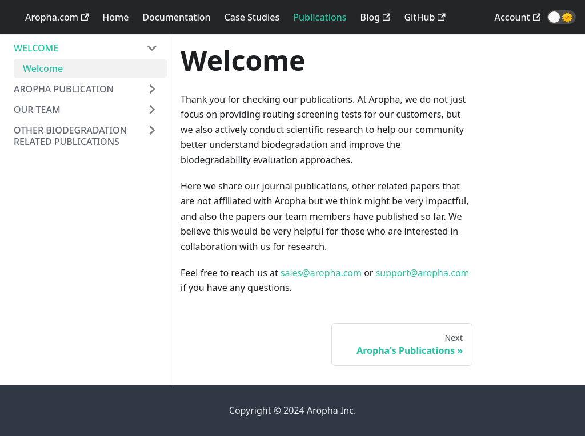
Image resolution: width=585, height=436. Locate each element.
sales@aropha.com (321, 273)
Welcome (43, 68)
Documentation (176, 17)
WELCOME (36, 48)
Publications (319, 17)
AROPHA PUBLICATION (64, 89)
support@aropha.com (423, 273)
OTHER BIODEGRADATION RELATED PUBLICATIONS (70, 136)
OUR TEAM (37, 109)
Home (115, 17)
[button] (561, 17)
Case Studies (252, 17)
